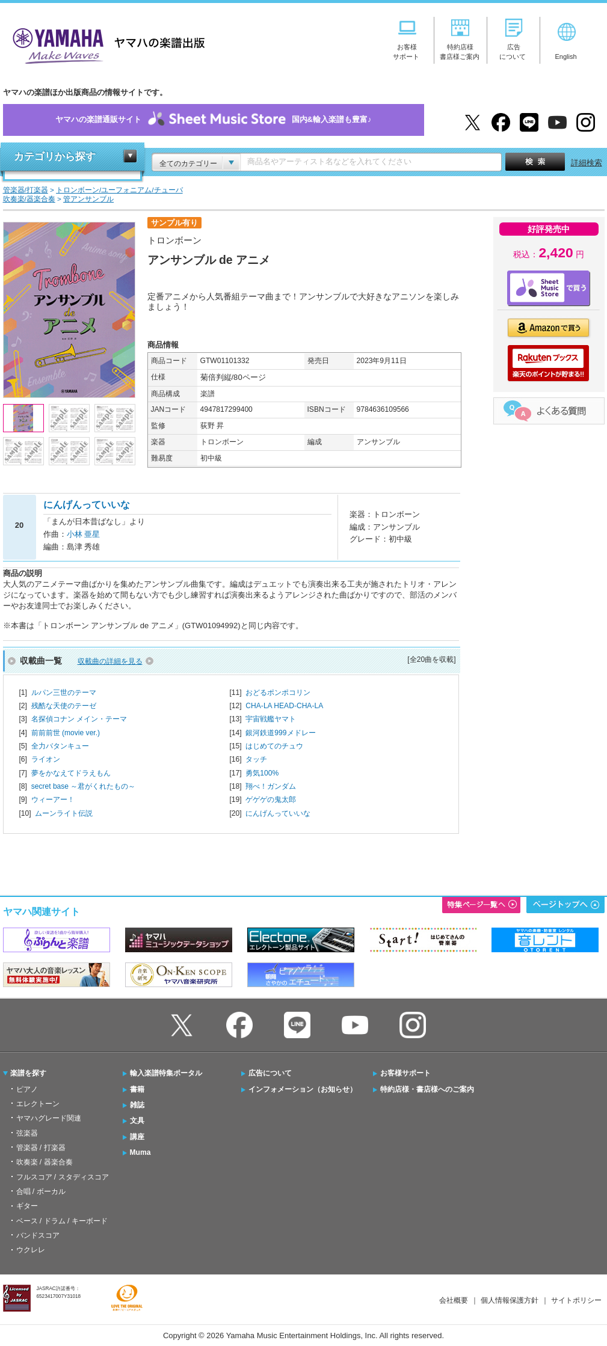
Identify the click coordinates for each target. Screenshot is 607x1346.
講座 (137, 1137)
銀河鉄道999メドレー (280, 733)
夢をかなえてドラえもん (71, 773)
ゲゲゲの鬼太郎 (270, 799)
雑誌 (137, 1105)
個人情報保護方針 (509, 1300)
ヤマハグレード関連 (48, 1118)
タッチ (256, 759)
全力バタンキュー (60, 746)
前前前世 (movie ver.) (65, 733)
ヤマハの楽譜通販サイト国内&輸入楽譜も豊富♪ (213, 120)
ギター (27, 1206)
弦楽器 (27, 1133)
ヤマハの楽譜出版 (105, 44)
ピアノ (27, 1089)
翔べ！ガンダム (270, 786)
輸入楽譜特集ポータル (166, 1073)
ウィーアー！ (53, 799)
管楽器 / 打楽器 (41, 1147)
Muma (140, 1152)
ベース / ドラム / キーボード (62, 1221)
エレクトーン (38, 1104)
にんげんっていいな (277, 813)
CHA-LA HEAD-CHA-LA (284, 706)
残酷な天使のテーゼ (63, 706)
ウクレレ (30, 1250)
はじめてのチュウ (274, 746)
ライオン (45, 759)
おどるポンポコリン (277, 692)
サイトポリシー (576, 1300)
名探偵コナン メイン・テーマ (79, 719)
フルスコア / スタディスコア (62, 1177)
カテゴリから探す (55, 156)
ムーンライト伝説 (64, 813)
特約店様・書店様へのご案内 (427, 1089)
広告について (270, 1073)
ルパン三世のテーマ (63, 692)
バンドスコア (38, 1235)
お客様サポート (405, 1073)
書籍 (137, 1089)
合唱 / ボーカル (41, 1191)
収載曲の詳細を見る (110, 661)
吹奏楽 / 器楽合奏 (44, 1162)
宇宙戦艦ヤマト (270, 719)
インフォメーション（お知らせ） (302, 1089)
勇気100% (262, 773)
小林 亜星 (83, 534)
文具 (137, 1120)
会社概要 (453, 1300)
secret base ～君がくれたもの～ (83, 786)
